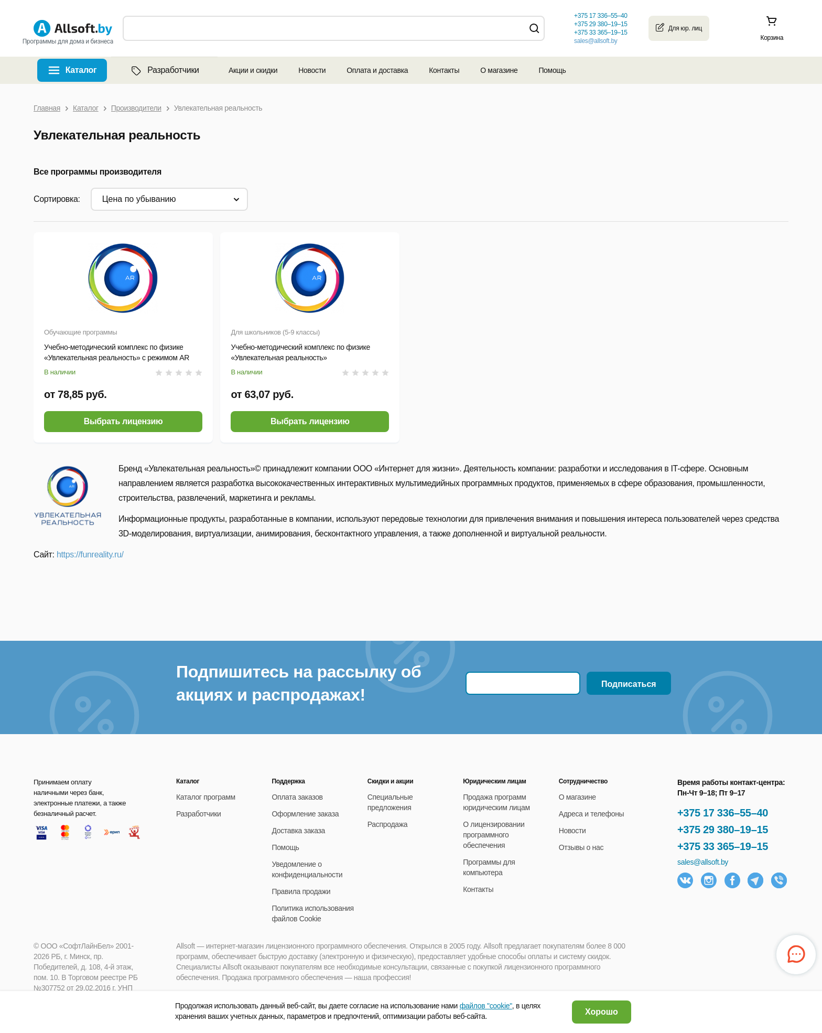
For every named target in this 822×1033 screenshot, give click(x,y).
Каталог (81, 70)
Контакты (444, 70)
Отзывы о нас (581, 847)
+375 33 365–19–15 (722, 846)
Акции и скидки (253, 70)
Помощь (552, 70)
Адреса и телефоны (591, 814)
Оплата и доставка (377, 70)
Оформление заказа (305, 814)
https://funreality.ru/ (90, 554)
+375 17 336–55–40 (722, 813)
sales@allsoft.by (595, 41)
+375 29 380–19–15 (722, 829)
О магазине (498, 70)
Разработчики (164, 70)
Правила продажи (301, 891)
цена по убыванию (139, 199)
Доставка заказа (298, 830)
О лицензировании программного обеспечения (493, 834)
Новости (312, 70)
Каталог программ (205, 797)
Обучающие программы (80, 332)
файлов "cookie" (486, 1006)
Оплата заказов (297, 797)
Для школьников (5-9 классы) (275, 332)
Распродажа (387, 824)
